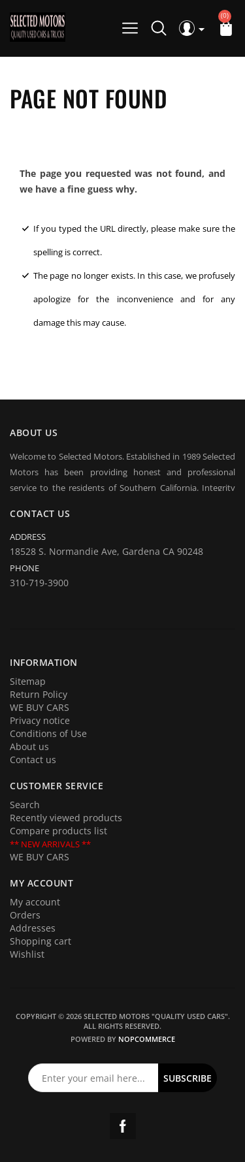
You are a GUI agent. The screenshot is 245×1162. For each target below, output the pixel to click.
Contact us (33, 759)
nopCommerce (146, 1039)
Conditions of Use (48, 733)
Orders (25, 915)
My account (35, 902)
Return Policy (38, 694)
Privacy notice (40, 720)
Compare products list (58, 830)
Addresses (33, 928)
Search (25, 804)
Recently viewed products (66, 817)
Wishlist (27, 954)
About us (29, 746)
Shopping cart (40, 941)
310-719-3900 (39, 582)
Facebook (123, 1126)
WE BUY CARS (39, 707)
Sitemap (28, 681)
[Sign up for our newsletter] (93, 1077)
